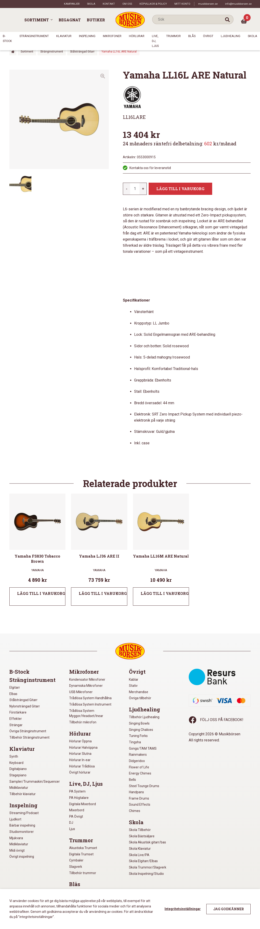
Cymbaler (76, 860)
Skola (91, 3)
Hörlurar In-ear (79, 760)
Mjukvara (16, 838)
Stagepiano (17, 775)
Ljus (72, 829)
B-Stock (19, 672)
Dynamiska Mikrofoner (86, 685)
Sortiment (36, 19)
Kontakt (109, 3)
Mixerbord (76, 810)
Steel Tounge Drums (144, 786)
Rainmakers (138, 754)
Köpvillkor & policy (153, 3)
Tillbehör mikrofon (82, 722)
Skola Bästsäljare (141, 836)
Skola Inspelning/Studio (146, 874)
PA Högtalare (79, 798)
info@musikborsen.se (238, 3)
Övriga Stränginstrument (27, 731)
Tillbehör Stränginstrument (29, 737)
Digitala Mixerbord (82, 804)
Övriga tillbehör (140, 698)
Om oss (127, 3)
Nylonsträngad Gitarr (24, 706)
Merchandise (138, 692)
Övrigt (208, 36)
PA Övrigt (76, 816)
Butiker (96, 19)
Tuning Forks (138, 736)
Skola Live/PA (139, 855)
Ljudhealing (230, 36)
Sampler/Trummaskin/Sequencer (34, 781)
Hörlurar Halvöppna (83, 747)
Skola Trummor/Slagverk (147, 867)
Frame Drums (139, 798)
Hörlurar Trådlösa (82, 766)
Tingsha (135, 742)
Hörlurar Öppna (80, 741)
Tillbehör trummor (82, 873)
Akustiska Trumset (83, 848)
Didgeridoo (137, 761)
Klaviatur (64, 36)
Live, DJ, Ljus (155, 40)
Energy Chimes (140, 773)
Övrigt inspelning (21, 856)
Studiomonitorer (21, 832)
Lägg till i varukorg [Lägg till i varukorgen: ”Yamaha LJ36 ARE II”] (103, 593)
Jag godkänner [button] (228, 909)
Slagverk (75, 867)
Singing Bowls (139, 723)
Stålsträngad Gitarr (82, 51)
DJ (71, 822)
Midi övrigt (17, 850)
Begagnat (70, 19)
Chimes (134, 811)
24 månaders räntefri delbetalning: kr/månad (179, 143)
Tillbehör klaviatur (22, 794)
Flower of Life (139, 767)
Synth (13, 756)
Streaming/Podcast (24, 813)
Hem (12, 51)
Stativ (133, 685)
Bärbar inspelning (22, 825)
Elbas (13, 694)
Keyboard (16, 763)
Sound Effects (139, 804)
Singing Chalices (141, 730)
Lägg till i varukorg (180, 188)
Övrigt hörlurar (79, 772)
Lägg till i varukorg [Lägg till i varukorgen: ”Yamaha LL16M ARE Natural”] (165, 593)
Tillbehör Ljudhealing (144, 717)
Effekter (15, 719)
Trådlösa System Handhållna (90, 698)
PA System (77, 791)
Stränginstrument (34, 36)
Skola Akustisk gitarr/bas (147, 842)
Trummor (173, 36)
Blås (192, 36)
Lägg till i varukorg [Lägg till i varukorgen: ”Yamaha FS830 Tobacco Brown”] (41, 593)
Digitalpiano (18, 769)
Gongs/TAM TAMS (143, 748)
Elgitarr (14, 687)
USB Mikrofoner (81, 692)
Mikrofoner (112, 36)
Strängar (16, 725)
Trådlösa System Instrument (90, 704)
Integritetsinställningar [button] (183, 909)
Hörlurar (136, 36)
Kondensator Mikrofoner (87, 679)
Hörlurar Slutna (80, 753)
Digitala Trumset (81, 854)
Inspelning (87, 36)
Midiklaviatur (18, 787)
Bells (132, 780)
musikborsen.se (208, 3)
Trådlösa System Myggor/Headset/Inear (86, 713)
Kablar (133, 679)
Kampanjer (71, 3)
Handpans (136, 792)
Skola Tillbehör (140, 830)
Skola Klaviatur (140, 848)
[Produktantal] (134, 189)
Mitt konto (182, 3)
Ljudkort (15, 819)
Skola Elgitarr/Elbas (143, 861)
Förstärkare (17, 712)
